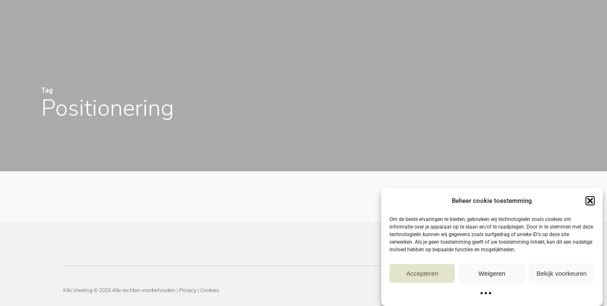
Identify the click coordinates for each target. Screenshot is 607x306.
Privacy (187, 290)
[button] (590, 202)
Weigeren (491, 274)
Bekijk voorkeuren (562, 274)
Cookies (209, 290)
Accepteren (422, 274)
